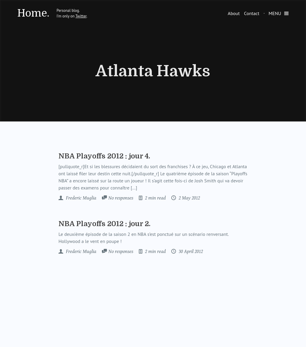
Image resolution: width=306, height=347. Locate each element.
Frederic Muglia (80, 198)
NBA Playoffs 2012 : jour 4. (104, 156)
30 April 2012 (190, 251)
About (234, 13)
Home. (33, 13)
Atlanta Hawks (153, 71)
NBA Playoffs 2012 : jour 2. (104, 224)
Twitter (81, 16)
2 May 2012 (189, 198)
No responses (120, 198)
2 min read (155, 198)
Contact (251, 13)
